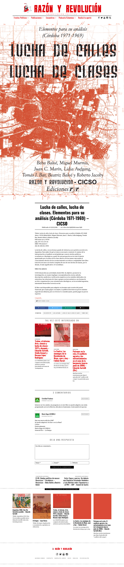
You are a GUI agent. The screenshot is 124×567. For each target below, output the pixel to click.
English (75, 558)
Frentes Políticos (20, 17)
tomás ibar (85, 313)
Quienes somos (40, 558)
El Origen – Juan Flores (40, 521)
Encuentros (50, 17)
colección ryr (47, 313)
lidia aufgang (57, 313)
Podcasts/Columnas (66, 17)
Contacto (50, 558)
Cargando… (38, 298)
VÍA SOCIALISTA (84, 558)
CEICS (69, 558)
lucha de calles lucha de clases (71, 313)
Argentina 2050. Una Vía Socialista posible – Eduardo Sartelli (21, 512)
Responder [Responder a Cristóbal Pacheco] (85, 398)
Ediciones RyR (77, 227)
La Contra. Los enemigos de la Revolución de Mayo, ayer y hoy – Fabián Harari (61, 356)
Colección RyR (67, 227)
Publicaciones (36, 17)
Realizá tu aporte (84, 17)
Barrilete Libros (60, 558)
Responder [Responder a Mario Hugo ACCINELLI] (85, 414)
